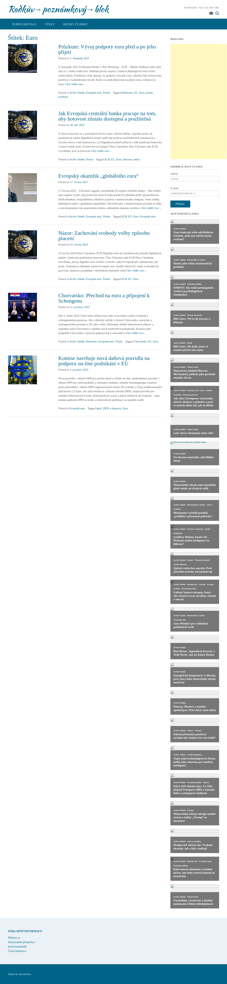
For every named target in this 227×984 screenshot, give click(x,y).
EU (136, 92)
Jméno (174, 173)
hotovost (127, 159)
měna (136, 159)
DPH (106, 408)
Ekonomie (91, 341)
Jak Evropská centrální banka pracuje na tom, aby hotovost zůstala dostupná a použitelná (107, 116)
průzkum (63, 96)
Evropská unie (93, 92)
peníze (149, 92)
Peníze (106, 92)
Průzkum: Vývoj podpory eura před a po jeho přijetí (107, 49)
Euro (142, 92)
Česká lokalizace (17, 951)
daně (99, 408)
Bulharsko (127, 92)
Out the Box (25, 974)
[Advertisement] (198, 101)
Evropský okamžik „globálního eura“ (98, 176)
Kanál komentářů (17, 946)
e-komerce (115, 408)
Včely (49, 24)
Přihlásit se (14, 937)
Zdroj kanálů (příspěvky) (21, 942)
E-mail (174, 188)
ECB (107, 159)
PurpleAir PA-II (24, 24)
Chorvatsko (140, 341)
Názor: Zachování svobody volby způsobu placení (104, 235)
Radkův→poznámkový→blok (58, 9)
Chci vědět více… (75, 84)
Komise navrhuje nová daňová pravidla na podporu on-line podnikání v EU (104, 360)
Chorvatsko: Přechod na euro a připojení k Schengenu (104, 298)
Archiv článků (75, 24)
